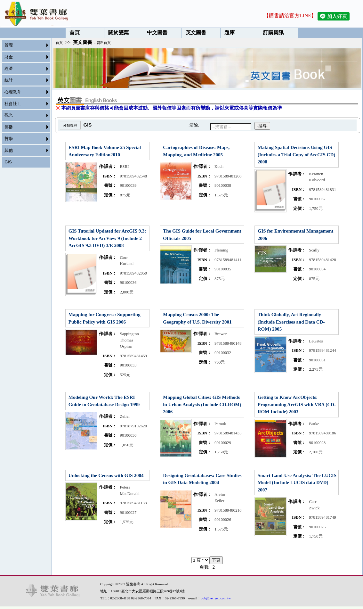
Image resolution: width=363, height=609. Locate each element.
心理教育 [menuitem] (12, 91)
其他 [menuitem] (8, 150)
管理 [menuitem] (8, 45)
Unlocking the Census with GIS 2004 (106, 475)
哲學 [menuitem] (8, 138)
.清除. (194, 125)
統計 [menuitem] (8, 80)
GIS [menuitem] (8, 162)
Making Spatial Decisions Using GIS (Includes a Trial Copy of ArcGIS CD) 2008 (296, 154)
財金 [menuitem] (8, 56)
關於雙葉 (116, 32)
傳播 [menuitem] (8, 127)
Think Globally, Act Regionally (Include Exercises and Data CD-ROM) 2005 (291, 322)
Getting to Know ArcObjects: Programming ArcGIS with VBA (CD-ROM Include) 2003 (297, 404)
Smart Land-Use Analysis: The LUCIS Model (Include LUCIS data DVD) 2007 (297, 482)
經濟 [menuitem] (8, 68)
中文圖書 (155, 32)
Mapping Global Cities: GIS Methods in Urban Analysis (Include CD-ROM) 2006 (202, 404)
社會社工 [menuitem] (12, 103)
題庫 (228, 32)
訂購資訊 (271, 32)
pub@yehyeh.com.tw (216, 598)
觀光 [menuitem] (8, 115)
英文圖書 (194, 32)
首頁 (73, 32)
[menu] (24, 103)
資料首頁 (104, 43)
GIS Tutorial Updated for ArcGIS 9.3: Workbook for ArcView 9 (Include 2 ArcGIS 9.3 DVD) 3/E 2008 (107, 238)
